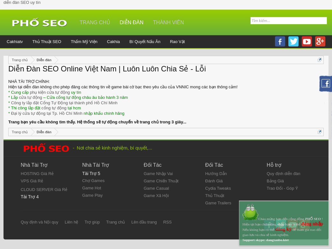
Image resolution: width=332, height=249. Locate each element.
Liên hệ (71, 222)
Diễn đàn (132, 22)
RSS (167, 222)
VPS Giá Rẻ (32, 181)
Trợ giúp (92, 222)
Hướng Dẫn (216, 173)
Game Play (92, 195)
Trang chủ (95, 22)
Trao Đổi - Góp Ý (282, 188)
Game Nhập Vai (158, 173)
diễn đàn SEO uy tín (22, 2)
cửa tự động (30, 97)
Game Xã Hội (156, 195)
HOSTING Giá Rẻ (37, 173)
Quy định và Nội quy (39, 222)
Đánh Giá (214, 181)
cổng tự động (54, 108)
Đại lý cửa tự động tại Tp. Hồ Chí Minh (47, 113)
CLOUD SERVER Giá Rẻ (44, 189)
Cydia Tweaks (218, 188)
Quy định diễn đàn (283, 173)
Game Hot (91, 188)
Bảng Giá (275, 181)
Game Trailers (218, 203)
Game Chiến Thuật (161, 181)
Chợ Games (93, 180)
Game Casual (156, 188)
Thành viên (168, 22)
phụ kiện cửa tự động (50, 92)
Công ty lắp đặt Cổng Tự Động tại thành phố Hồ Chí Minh (64, 102)
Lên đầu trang (144, 222)
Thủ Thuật (214, 195)
